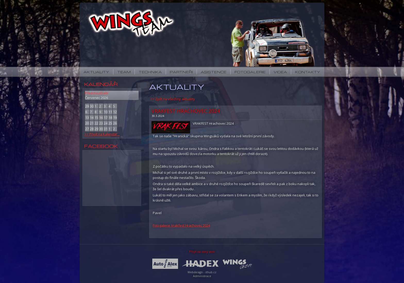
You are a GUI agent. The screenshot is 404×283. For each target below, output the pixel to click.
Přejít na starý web (202, 251)
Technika (150, 72)
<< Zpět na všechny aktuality (172, 99)
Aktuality (96, 72)
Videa (280, 72)
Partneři (181, 72)
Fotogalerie (250, 72)
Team (124, 72)
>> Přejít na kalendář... (102, 134)
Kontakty (307, 72)
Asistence (213, 72)
